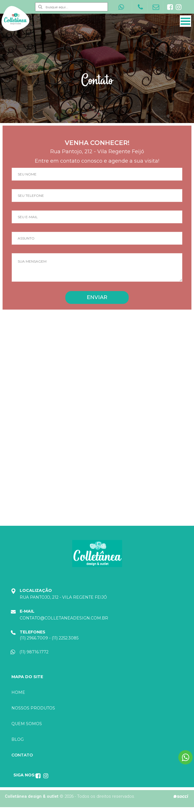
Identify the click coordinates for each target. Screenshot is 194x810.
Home (18, 692)
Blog (17, 739)
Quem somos (26, 723)
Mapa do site (27, 676)
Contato (22, 755)
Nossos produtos (33, 708)
